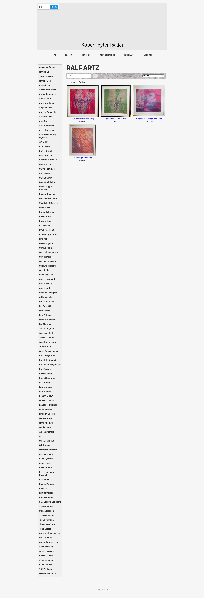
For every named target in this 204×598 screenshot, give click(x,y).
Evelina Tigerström (48, 234)
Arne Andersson (46, 126)
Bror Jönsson (45, 164)
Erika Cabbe (45, 216)
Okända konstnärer (48, 574)
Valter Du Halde (46, 551)
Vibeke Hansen (46, 556)
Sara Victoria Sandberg (50, 502)
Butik (68, 55)
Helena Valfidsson (47, 67)
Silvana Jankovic (47, 506)
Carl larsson (45, 173)
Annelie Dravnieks (47, 112)
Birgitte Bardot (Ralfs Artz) (149, 118)
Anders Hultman (46, 103)
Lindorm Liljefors (47, 414)
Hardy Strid (44, 288)
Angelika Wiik (45, 108)
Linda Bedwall (45, 409)
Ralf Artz (43, 488)
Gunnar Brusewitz (47, 261)
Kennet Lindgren (47, 378)
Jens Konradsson (47, 342)
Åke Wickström (46, 547)
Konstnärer (107, 55)
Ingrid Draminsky (47, 320)
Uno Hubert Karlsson (49, 203)
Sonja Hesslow (46, 76)
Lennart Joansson (47, 400)
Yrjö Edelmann (46, 569)
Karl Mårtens (45, 369)
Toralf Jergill (45, 529)
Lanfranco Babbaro (48, 405)
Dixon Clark (44, 207)
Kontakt (129, 55)
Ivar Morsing (45, 324)
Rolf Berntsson (46, 493)
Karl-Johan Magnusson (50, 364)
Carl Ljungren (45, 178)
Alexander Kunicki (47, 90)
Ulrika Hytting (45, 538)
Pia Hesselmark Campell (46, 473)
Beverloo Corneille (48, 160)
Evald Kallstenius (47, 230)
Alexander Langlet (47, 94)
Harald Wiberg (46, 284)
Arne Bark (44, 121)
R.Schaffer (44, 479)
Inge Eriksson (45, 315)
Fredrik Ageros (46, 243)
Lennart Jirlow (46, 396)
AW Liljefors (45, 142)
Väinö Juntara (45, 565)
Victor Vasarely (46, 560)
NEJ (41, 436)
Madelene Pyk (45, 418)
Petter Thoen (45, 463)
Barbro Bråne (45, 151)
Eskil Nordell (45, 225)
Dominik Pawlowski (48, 198)
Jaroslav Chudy (46, 337)
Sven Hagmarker (47, 515)
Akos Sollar (44, 85)
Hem (53, 55)
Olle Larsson (45, 445)
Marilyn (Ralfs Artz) (83, 157)
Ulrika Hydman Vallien (49, 533)
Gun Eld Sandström (48, 252)
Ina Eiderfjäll (45, 306)
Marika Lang (45, 427)
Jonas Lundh (45, 346)
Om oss (85, 55)
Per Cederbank (46, 454)
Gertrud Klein (45, 248)
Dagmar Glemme (47, 194)
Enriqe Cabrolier (47, 212)
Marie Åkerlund (46, 423)
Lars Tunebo (45, 391)
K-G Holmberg (46, 373)
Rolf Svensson (46, 497)
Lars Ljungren (45, 387)
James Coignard (47, 328)
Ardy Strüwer (45, 117)
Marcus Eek (44, 72)
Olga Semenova (46, 441)
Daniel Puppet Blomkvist (45, 188)
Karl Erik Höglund (47, 360)
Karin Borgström (47, 355)
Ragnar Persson (46, 484)
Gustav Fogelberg (47, 266)
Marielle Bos (45, 81)
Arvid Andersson (47, 130)
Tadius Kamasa (46, 520)
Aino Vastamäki (46, 432)
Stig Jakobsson (46, 511)
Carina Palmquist (47, 169)
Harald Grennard (47, 279)
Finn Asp (43, 239)
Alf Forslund (45, 99)
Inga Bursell (44, 311)
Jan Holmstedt (46, 333)
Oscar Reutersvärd (48, 450)
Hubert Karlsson (47, 301)
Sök (95, 76)
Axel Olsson (45, 146)
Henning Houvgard (48, 293)
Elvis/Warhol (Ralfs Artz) (82, 118)
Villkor (148, 55)
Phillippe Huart (46, 467)
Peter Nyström (46, 459)
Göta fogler (44, 270)
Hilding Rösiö (45, 297)
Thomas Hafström (47, 524)
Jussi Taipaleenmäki (48, 351)
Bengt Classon (46, 155)
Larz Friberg (45, 382)
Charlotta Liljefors (47, 182)
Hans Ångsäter (46, 275)
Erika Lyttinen (45, 221)
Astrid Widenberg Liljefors (47, 136)
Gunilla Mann (45, 257)
